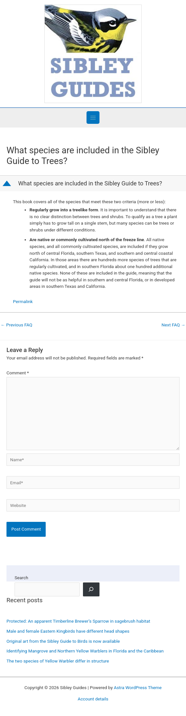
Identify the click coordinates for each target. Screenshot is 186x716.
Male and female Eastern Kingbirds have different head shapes (67, 631)
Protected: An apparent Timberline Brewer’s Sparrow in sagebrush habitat (78, 621)
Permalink (23, 301)
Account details (93, 698)
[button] (93, 183)
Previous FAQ (16, 324)
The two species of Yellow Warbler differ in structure (57, 660)
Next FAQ (173, 324)
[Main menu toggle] (93, 117)
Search (21, 577)
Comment (17, 372)
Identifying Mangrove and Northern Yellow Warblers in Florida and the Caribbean (85, 650)
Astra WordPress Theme (137, 687)
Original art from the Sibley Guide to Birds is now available (63, 641)
